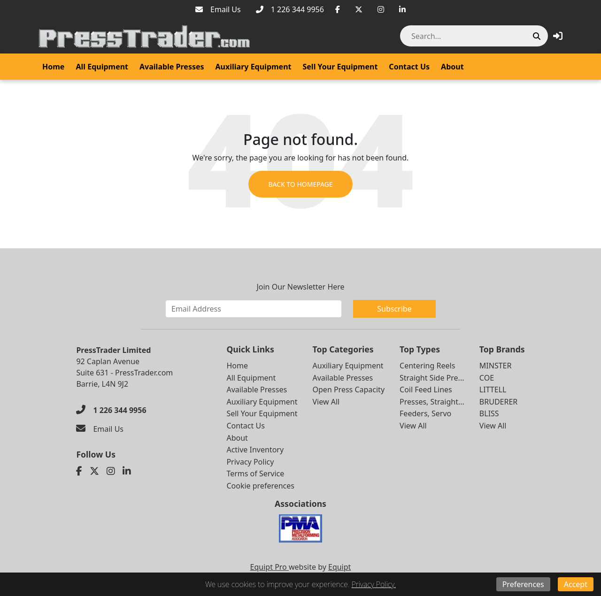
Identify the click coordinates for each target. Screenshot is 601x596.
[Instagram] (381, 9)
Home (53, 66)
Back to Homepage (300, 184)
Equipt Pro (269, 567)
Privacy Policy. (374, 584)
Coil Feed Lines (426, 389)
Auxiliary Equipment (254, 66)
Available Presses (171, 66)
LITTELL (493, 389)
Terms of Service (255, 473)
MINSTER (495, 365)
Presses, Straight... (432, 402)
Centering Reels (427, 365)
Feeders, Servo (425, 413)
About (452, 66)
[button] (557, 36)
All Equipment (102, 66)
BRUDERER (498, 402)
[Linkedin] (402, 9)
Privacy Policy (250, 462)
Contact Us (409, 66)
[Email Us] (218, 9)
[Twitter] (358, 9)
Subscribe (394, 309)
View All (326, 402)
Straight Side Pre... (432, 378)
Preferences (523, 584)
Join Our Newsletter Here (300, 287)
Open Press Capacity (349, 389)
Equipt (339, 567)
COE (486, 378)
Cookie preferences (260, 486)
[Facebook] (337, 9)
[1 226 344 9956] (290, 9)
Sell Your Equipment (340, 66)
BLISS (489, 413)
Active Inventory (255, 449)
